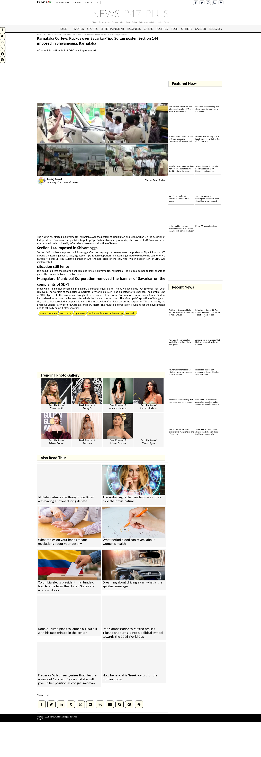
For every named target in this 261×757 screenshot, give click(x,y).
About (94, 22)
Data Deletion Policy (147, 22)
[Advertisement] (245, 66)
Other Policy (163, 22)
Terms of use (104, 22)
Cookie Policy (131, 22)
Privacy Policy (118, 22)
